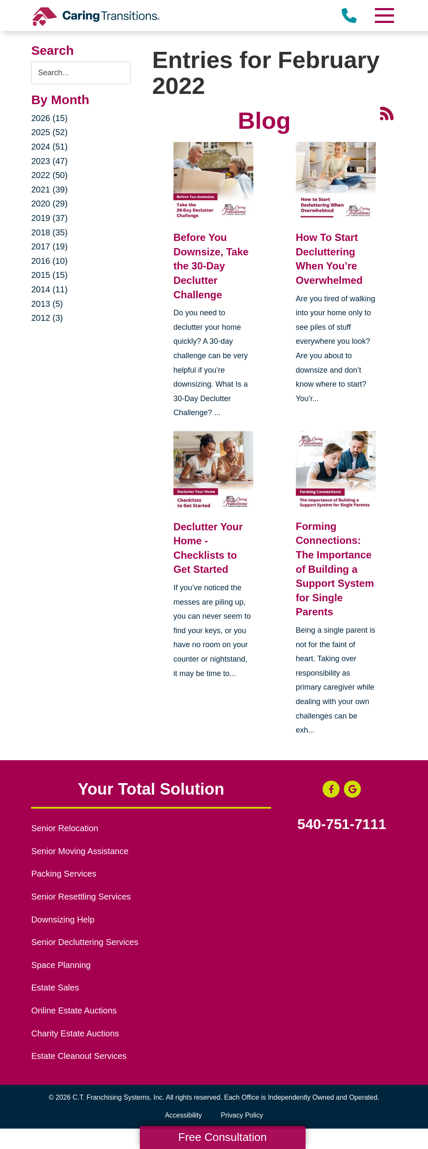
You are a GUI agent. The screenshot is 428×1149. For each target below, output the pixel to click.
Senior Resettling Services (80, 896)
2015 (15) (49, 275)
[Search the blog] (80, 73)
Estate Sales (55, 987)
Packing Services (63, 873)
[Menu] (384, 15)
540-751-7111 (342, 824)
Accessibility (183, 1115)
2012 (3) (47, 318)
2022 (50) (49, 175)
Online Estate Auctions (73, 1010)
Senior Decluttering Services (84, 942)
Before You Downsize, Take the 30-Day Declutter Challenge (211, 266)
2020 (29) (49, 203)
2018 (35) (49, 232)
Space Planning (61, 965)
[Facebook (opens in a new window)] (331, 789)
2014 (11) (49, 289)
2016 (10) (49, 261)
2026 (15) (49, 118)
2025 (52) (49, 132)
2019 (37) (49, 218)
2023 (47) (49, 161)
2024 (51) (49, 146)
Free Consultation (222, 1137)
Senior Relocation (64, 828)
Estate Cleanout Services (78, 1056)
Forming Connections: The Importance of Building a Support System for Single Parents (335, 569)
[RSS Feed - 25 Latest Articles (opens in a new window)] (387, 112)
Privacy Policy (242, 1115)
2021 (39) (49, 189)
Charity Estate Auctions (75, 1033)
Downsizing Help (62, 919)
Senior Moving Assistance (79, 851)
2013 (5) (47, 303)
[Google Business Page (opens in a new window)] (352, 789)
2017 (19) (49, 246)
